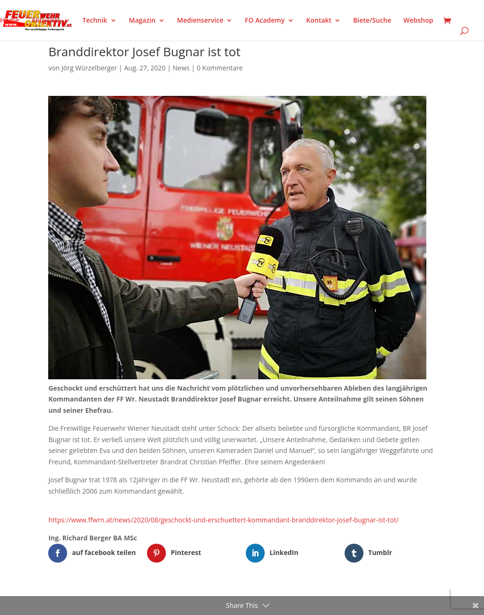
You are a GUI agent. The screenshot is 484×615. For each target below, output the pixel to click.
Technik (94, 21)
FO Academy (265, 21)
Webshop (418, 21)
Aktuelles (45, 21)
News (181, 67)
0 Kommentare (219, 67)
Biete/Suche (372, 21)
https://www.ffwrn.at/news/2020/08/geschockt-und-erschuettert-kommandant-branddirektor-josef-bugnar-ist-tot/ (223, 519)
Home (9, 21)
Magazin (142, 21)
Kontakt (319, 21)
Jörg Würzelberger (89, 67)
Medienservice (200, 21)
